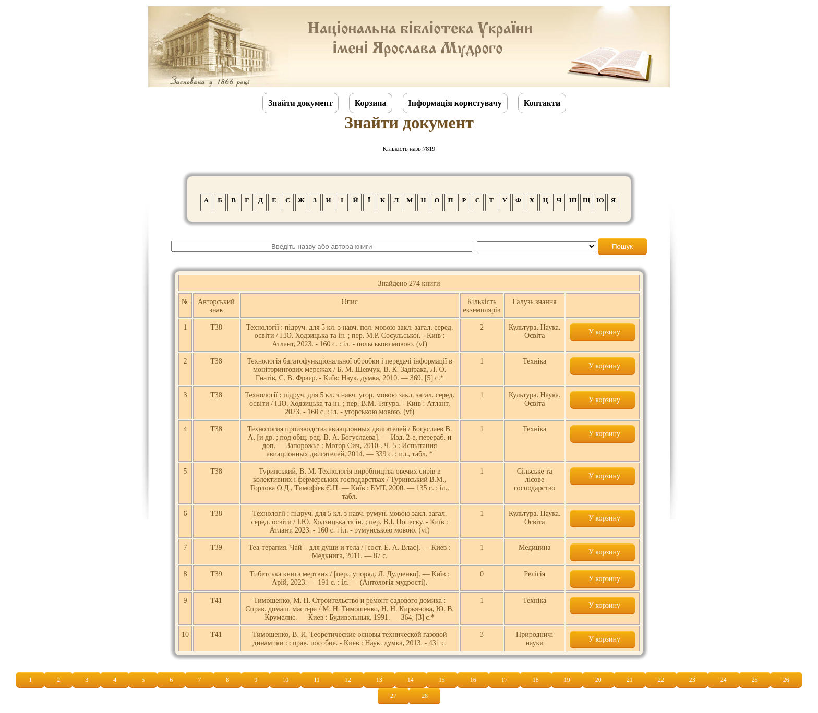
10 (285, 679)
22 (661, 679)
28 (425, 695)
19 (567, 679)
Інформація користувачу (455, 103)
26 (786, 679)
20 (598, 679)
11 (317, 679)
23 (692, 679)
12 (348, 679)
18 (536, 679)
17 (504, 679)
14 (410, 679)
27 (393, 695)
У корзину (602, 332)
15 (442, 679)
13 (379, 679)
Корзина (371, 103)
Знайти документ (300, 103)
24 (723, 679)
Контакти (542, 103)
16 (473, 679)
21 (630, 679)
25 (755, 679)
